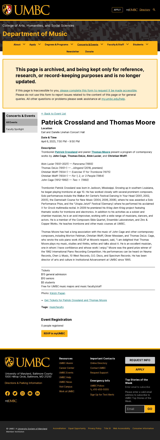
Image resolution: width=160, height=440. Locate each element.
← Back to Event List (53, 113)
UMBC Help (65, 377)
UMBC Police (97, 385)
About (17, 44)
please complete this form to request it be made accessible (98, 90)
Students (138, 44)
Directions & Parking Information (23, 383)
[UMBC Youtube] (30, 393)
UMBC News (65, 382)
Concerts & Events (87, 44)
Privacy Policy (94, 428)
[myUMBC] (131, 9)
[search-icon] (154, 9)
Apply (117, 9)
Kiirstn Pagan (57, 293)
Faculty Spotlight (15, 129)
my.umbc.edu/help (113, 99)
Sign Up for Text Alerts (102, 394)
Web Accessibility (121, 428)
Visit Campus (65, 386)
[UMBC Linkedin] (37, 393)
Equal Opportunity (77, 428)
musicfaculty (57, 307)
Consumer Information (143, 428)
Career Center (66, 368)
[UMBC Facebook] (7, 393)
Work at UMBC (66, 391)
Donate (89, 51)
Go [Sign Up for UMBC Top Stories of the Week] (150, 409)
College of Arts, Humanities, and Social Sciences (38, 25)
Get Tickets (75, 300)
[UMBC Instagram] (22, 393)
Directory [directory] (145, 9)
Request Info (140, 360)
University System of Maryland (32, 429)
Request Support (99, 372)
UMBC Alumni (66, 363)
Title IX (107, 428)
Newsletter (73, 51)
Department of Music (34, 34)
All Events (11, 122)
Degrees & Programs (56, 44)
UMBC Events (66, 372)
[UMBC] (26, 9)
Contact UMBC (98, 368)
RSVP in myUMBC (54, 333)
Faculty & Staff (115, 44)
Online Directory (98, 363)
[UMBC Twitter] (15, 393)
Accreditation (59, 428)
